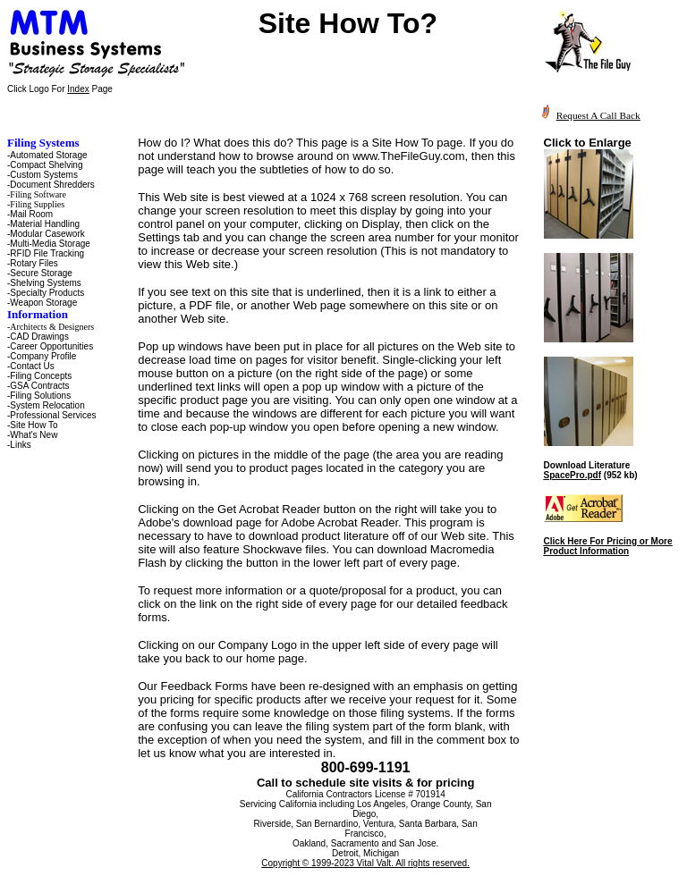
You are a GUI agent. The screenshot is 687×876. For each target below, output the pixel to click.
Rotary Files (33, 263)
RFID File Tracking (47, 253)
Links (20, 445)
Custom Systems (44, 175)
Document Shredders (52, 185)
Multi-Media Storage (49, 243)
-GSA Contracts (38, 386)
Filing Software (38, 194)
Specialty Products (47, 293)
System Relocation (47, 405)
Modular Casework (47, 234)
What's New (33, 435)
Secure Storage (41, 273)
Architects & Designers (52, 327)
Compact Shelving (46, 165)
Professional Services (53, 415)
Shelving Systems (45, 283)
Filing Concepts (41, 376)
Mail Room (31, 214)
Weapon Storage (43, 302)
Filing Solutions (40, 395)
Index (78, 89)
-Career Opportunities (50, 346)
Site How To (33, 425)
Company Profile (43, 356)
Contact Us (32, 366)
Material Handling (45, 224)
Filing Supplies (37, 204)
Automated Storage (48, 155)
